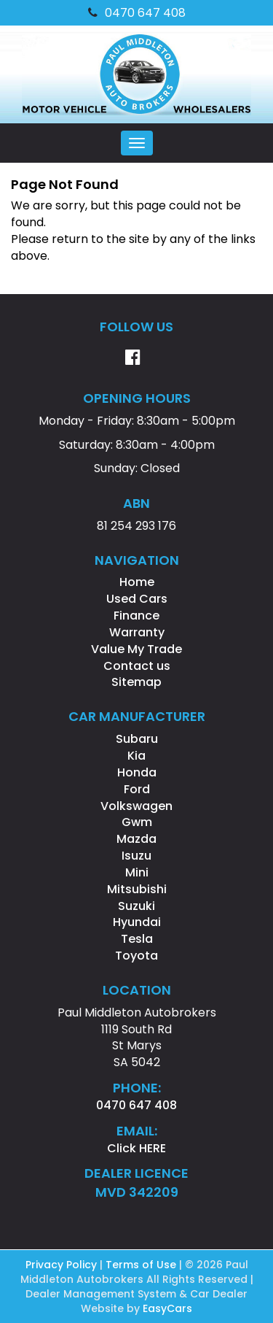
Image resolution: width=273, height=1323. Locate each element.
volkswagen (136, 806)
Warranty (137, 632)
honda (137, 772)
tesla (137, 938)
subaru (137, 738)
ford (137, 789)
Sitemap (136, 682)
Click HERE (136, 1148)
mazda (136, 838)
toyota (136, 955)
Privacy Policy (62, 1264)
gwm (137, 822)
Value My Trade (136, 649)
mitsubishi (137, 889)
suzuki (136, 906)
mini (137, 872)
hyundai (137, 922)
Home (136, 582)
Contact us (136, 665)
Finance (136, 615)
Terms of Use (142, 1264)
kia (136, 755)
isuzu (136, 855)
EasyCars (167, 1308)
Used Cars (136, 598)
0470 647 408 (137, 12)
